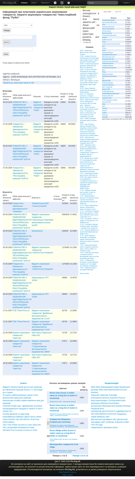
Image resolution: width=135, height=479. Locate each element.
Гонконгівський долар (109, 35)
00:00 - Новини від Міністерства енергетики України (88, 52)
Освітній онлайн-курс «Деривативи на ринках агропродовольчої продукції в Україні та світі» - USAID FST (23, 408)
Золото (104, 110)
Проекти (45, 3)
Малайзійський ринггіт (109, 54)
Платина (105, 115)
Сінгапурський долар (109, 67)
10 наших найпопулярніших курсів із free (20, 395)
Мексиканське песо (108, 57)
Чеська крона (106, 31)
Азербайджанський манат (110, 93)
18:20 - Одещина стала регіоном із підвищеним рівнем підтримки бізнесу (88, 147)
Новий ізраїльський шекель (111, 44)
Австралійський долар (109, 22)
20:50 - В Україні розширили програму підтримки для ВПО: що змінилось (89, 65)
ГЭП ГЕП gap (96, 425)
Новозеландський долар (110, 61)
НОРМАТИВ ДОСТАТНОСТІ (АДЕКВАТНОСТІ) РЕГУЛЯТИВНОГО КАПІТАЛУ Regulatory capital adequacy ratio (111, 414)
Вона (103, 50)
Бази (34, 3)
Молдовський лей (108, 59)
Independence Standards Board (104, 427)
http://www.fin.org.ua (67, 472)
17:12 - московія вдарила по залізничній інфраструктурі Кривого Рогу (89, 232)
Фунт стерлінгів (107, 87)
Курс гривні (107, 11)
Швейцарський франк (109, 76)
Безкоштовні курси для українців (17, 398)
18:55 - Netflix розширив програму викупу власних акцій (88, 120)
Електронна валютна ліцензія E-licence (108, 398)
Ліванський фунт (107, 52)
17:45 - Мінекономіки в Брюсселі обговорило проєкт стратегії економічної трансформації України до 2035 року (89, 199)
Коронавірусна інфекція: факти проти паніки (22, 417)
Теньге (104, 48)
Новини (24, 3)
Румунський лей (107, 95)
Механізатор (37, 231)
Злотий (104, 108)
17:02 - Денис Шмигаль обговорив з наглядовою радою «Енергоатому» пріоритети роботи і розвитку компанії (89, 239)
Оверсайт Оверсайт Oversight (104, 395)
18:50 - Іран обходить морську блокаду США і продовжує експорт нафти (88, 126)
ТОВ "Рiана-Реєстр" (21, 310)
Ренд (103, 72)
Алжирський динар (108, 20)
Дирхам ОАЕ (106, 80)
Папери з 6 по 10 (80, 456)
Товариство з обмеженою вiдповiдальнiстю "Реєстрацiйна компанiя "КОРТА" (20, 129)
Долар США (106, 89)
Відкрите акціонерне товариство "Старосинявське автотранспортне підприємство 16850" (41, 346)
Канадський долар (108, 26)
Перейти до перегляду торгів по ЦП (18, 83)
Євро (103, 104)
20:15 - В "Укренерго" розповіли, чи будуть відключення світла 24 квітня (89, 95)
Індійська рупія (107, 39)
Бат (103, 78)
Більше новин (84, 273)
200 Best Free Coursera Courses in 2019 (20, 430)
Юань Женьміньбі (108, 29)
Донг (103, 70)
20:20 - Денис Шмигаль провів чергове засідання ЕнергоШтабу (88, 90)
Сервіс (126, 3)
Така (103, 24)
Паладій (104, 117)
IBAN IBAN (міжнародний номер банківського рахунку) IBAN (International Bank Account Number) (110, 389)
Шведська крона (107, 74)
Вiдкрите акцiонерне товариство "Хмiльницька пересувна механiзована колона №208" (42, 219)
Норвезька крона (107, 63)
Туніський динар (107, 83)
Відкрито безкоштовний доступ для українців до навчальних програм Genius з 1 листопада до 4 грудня (22, 389)
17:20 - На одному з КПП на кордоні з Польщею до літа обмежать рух (89, 220)
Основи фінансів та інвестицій (16, 414)
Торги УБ (118, 11)
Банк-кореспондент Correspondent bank (108, 400)
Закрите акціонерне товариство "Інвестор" (21, 335)
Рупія (104, 42)
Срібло (104, 112)
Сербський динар (108, 91)
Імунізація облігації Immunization (105, 403)
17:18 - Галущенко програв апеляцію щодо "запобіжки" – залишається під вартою (89, 226)
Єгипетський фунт (108, 85)
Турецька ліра (106, 98)
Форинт (104, 37)
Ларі (103, 106)
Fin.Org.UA (9, 2)
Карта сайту (67, 475)
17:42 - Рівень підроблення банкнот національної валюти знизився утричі (89, 207)
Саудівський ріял (107, 65)
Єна (103, 46)
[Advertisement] (57, 37)
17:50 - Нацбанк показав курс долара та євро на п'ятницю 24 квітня (88, 192)
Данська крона (107, 33)
